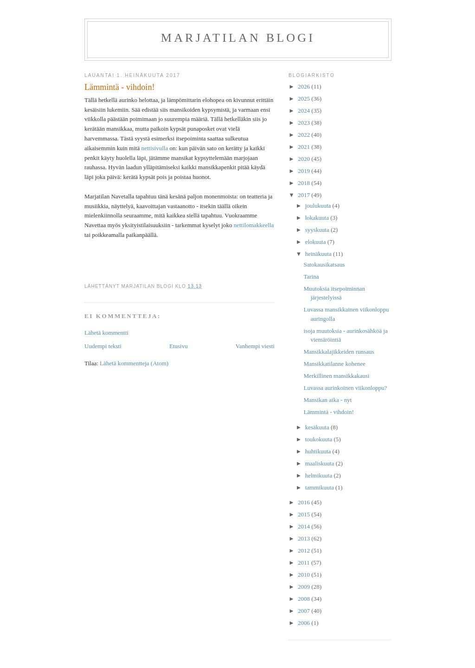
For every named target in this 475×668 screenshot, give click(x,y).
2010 (304, 574)
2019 (304, 170)
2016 (304, 502)
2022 (304, 134)
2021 (304, 146)
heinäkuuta (319, 253)
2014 (304, 526)
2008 (304, 598)
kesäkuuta (318, 427)
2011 (304, 562)
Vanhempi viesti (255, 346)
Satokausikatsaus (324, 264)
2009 (304, 586)
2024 (304, 110)
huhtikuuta (319, 451)
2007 (304, 610)
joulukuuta (319, 205)
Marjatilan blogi (238, 38)
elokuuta (316, 241)
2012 (304, 550)
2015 (304, 514)
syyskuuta (318, 229)
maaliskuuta (320, 463)
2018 (304, 182)
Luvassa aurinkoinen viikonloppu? (345, 387)
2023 (304, 122)
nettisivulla (154, 148)
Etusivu (178, 346)
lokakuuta (318, 217)
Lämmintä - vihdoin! (328, 411)
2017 (304, 194)
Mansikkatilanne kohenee (334, 363)
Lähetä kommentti (106, 332)
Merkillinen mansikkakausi (336, 375)
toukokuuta (319, 439)
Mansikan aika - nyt (327, 399)
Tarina (311, 276)
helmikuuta (319, 475)
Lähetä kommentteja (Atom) (134, 363)
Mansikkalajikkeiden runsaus (338, 351)
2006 (304, 622)
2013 (304, 538)
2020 (304, 158)
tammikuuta (320, 487)
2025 (304, 98)
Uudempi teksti (103, 346)
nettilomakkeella (254, 225)
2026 (304, 86)
